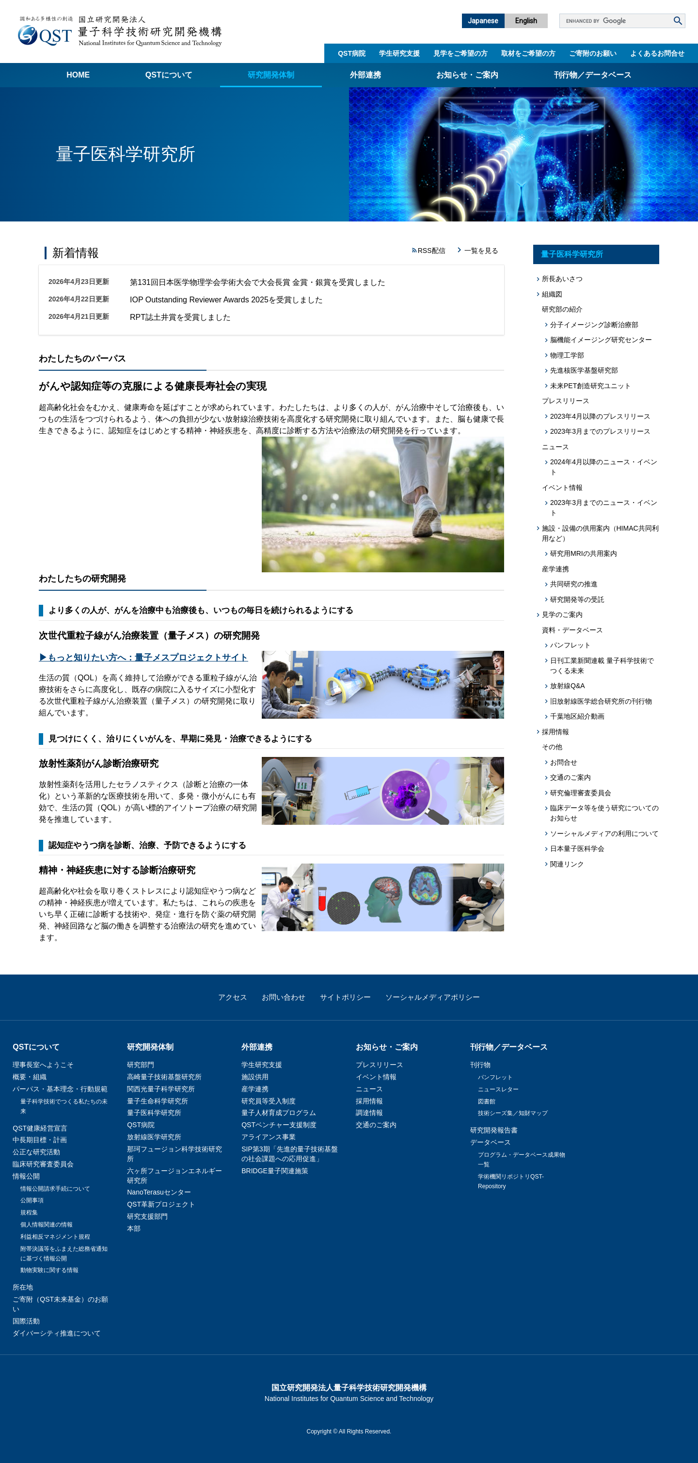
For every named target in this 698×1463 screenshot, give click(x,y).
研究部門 (140, 1065)
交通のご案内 (570, 777)
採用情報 (555, 732)
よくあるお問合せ (657, 53)
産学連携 (255, 1089)
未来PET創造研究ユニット (590, 386)
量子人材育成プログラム (278, 1113)
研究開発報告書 (494, 1130)
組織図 (552, 294)
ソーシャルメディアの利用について (604, 833)
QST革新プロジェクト (161, 1204)
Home (78, 75)
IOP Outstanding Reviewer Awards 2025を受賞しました (226, 300)
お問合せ (563, 762)
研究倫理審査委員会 (580, 793)
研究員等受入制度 (268, 1101)
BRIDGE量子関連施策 (274, 1171)
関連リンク (567, 864)
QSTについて (168, 75)
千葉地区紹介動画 (577, 716)
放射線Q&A (567, 686)
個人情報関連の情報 (46, 1224)
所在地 (23, 1287)
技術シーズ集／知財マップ (513, 1113)
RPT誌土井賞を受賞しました (180, 317)
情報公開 (26, 1176)
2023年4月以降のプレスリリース (600, 416)
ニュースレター (498, 1089)
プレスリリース (379, 1065)
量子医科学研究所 (572, 254)
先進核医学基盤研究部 (584, 370)
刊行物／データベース (593, 75)
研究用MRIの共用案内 (583, 553)
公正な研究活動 (36, 1152)
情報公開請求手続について (55, 1188)
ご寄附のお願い (593, 53)
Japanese (483, 21)
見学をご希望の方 (460, 53)
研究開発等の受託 (577, 599)
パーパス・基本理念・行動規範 (60, 1089)
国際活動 (26, 1321)
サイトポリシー (345, 997)
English (526, 21)
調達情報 (369, 1113)
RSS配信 (431, 250)
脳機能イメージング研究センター (601, 340)
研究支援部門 (147, 1216)
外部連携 (365, 75)
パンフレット (570, 645)
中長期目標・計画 (40, 1140)
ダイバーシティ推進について (57, 1333)
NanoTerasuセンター (159, 1192)
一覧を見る (481, 250)
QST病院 (351, 53)
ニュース (369, 1089)
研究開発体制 (271, 75)
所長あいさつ (562, 279)
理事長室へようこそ (43, 1065)
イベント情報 (376, 1077)
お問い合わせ (283, 997)
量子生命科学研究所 (157, 1101)
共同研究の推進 (574, 584)
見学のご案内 (562, 614)
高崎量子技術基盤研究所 (164, 1077)
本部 (134, 1228)
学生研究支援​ (399, 53)
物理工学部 (567, 355)
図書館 (486, 1101)
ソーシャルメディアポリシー (432, 997)
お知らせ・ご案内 (467, 75)
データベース (490, 1142)
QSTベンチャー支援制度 (279, 1125)
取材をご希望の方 (528, 53)
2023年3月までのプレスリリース (600, 431)
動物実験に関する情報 (49, 1270)
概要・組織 (30, 1077)
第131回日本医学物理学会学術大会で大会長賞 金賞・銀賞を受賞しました (257, 282)
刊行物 (480, 1065)
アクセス (232, 997)
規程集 (29, 1212)
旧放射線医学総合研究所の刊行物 (601, 701)
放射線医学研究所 (154, 1137)
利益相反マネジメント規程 (55, 1236)
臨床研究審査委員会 (43, 1164)
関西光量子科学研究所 (161, 1089)
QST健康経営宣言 (40, 1128)
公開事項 (32, 1200)
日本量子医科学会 (577, 848)
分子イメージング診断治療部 (594, 325)
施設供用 (255, 1077)
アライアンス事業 (268, 1137)
